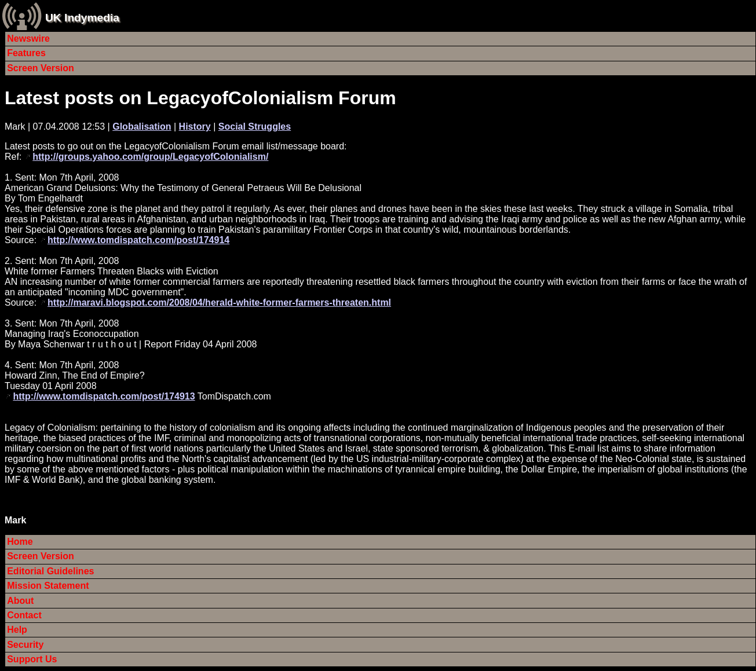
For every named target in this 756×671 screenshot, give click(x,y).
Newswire (28, 38)
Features (26, 53)
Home (19, 542)
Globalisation (141, 126)
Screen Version (40, 68)
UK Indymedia (82, 18)
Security (25, 645)
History (195, 126)
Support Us (32, 659)
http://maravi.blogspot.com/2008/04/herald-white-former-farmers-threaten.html (219, 302)
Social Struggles (254, 126)
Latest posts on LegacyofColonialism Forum (200, 97)
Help (17, 630)
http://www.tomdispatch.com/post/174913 (104, 396)
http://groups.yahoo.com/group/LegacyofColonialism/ (150, 157)
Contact (24, 615)
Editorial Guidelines (50, 571)
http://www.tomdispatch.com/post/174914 (138, 240)
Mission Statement (48, 586)
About (20, 601)
